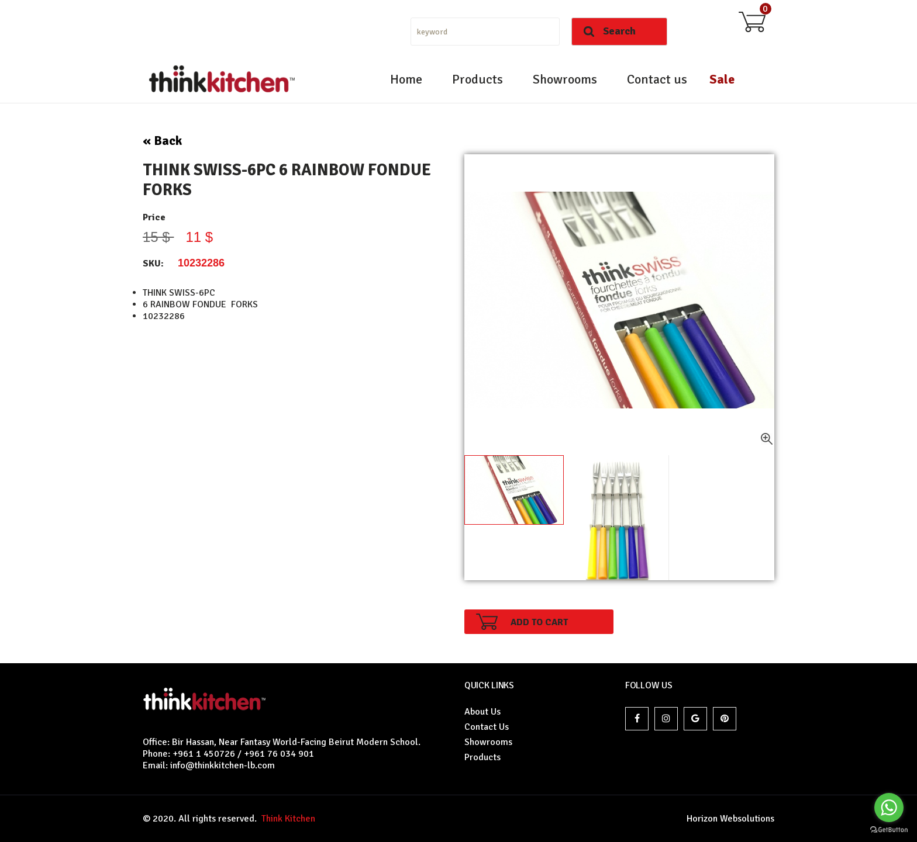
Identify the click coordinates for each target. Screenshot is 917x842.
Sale (722, 79)
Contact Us (486, 727)
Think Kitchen (286, 818)
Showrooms (565, 79)
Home (406, 79)
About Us (482, 712)
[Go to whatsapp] (889, 807)
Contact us (657, 79)
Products (477, 79)
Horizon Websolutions (730, 818)
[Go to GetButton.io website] (889, 830)
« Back (162, 140)
